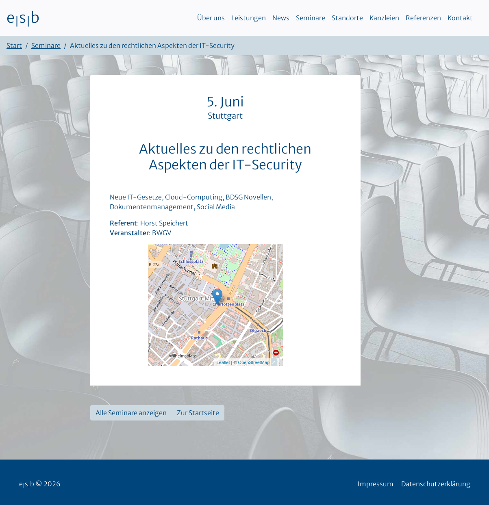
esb (23, 18)
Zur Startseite (198, 413)
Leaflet (223, 362)
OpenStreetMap (254, 362)
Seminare (310, 18)
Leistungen (248, 18)
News (280, 18)
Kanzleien (384, 18)
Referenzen (423, 18)
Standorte (347, 18)
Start (14, 45)
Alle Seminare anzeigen (131, 413)
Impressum (375, 484)
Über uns (211, 18)
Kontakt (460, 18)
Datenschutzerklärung (435, 484)
